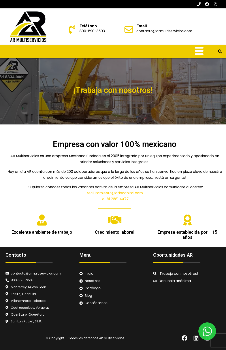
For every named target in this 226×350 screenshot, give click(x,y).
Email (141, 26)
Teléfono (88, 26)
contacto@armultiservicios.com (164, 31)
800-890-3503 (92, 31)
